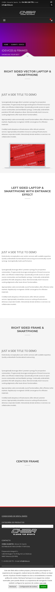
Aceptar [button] (43, 586)
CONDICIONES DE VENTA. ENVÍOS (14, 516)
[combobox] (27, 526)
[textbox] (27, 527)
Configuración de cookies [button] (28, 586)
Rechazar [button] (13, 586)
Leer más (43, 583)
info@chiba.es (25, 561)
